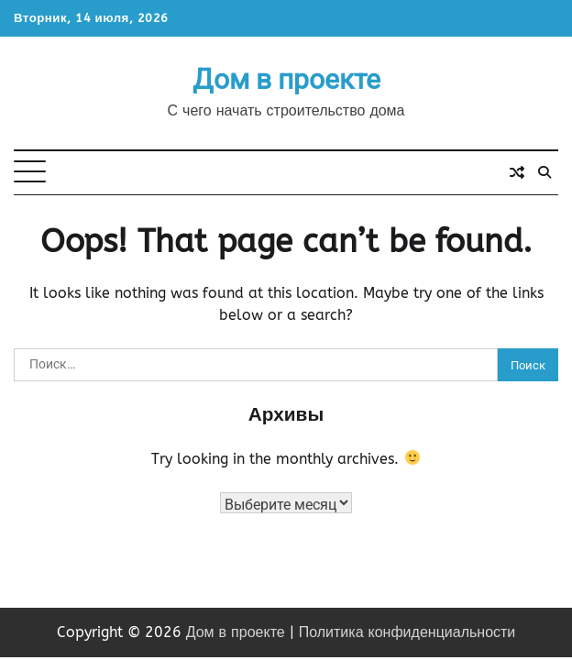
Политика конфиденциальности (407, 632)
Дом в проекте (286, 79)
